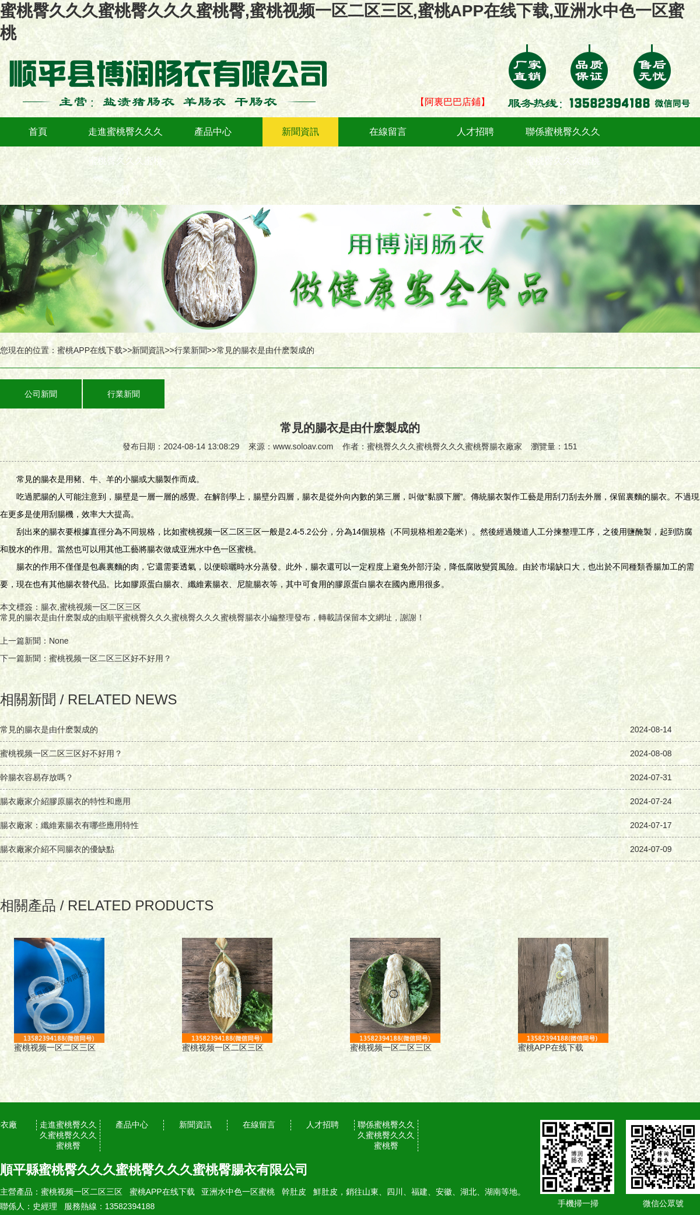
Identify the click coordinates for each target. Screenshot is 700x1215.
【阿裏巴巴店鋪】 (452, 102)
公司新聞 (40, 394)
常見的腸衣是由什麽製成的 (49, 617)
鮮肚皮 (325, 1191)
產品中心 (213, 132)
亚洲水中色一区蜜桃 (238, 1191)
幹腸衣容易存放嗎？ (37, 777)
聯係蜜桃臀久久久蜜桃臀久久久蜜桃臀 (563, 161)
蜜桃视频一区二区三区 (82, 1191)
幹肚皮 (294, 1191)
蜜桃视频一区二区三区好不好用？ (110, 658)
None (58, 640)
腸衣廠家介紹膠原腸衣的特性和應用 (65, 801)
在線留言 (388, 132)
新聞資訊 (300, 132)
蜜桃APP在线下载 (90, 350)
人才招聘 (475, 132)
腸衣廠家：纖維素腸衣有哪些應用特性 (69, 825)
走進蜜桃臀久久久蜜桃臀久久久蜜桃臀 (125, 161)
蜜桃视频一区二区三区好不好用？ (61, 753)
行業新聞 (190, 350)
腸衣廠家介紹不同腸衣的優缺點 (57, 849)
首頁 (38, 132)
